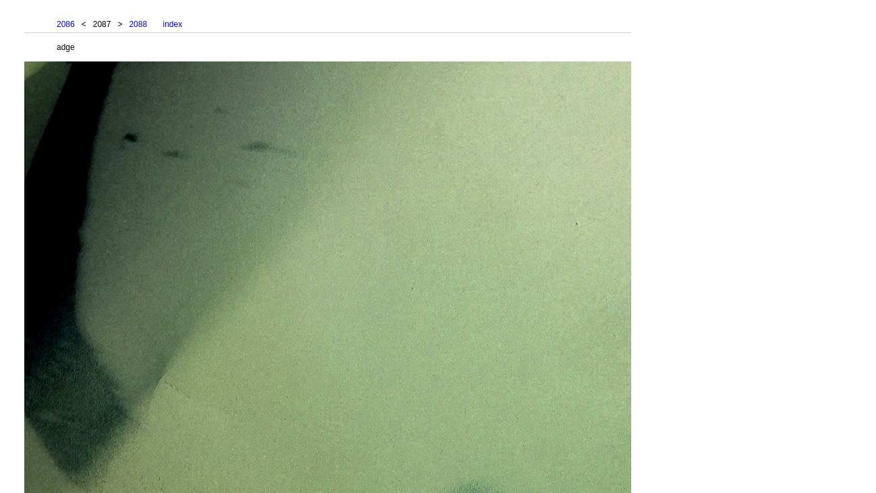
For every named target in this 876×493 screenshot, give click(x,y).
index (172, 24)
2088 (138, 24)
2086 (66, 24)
